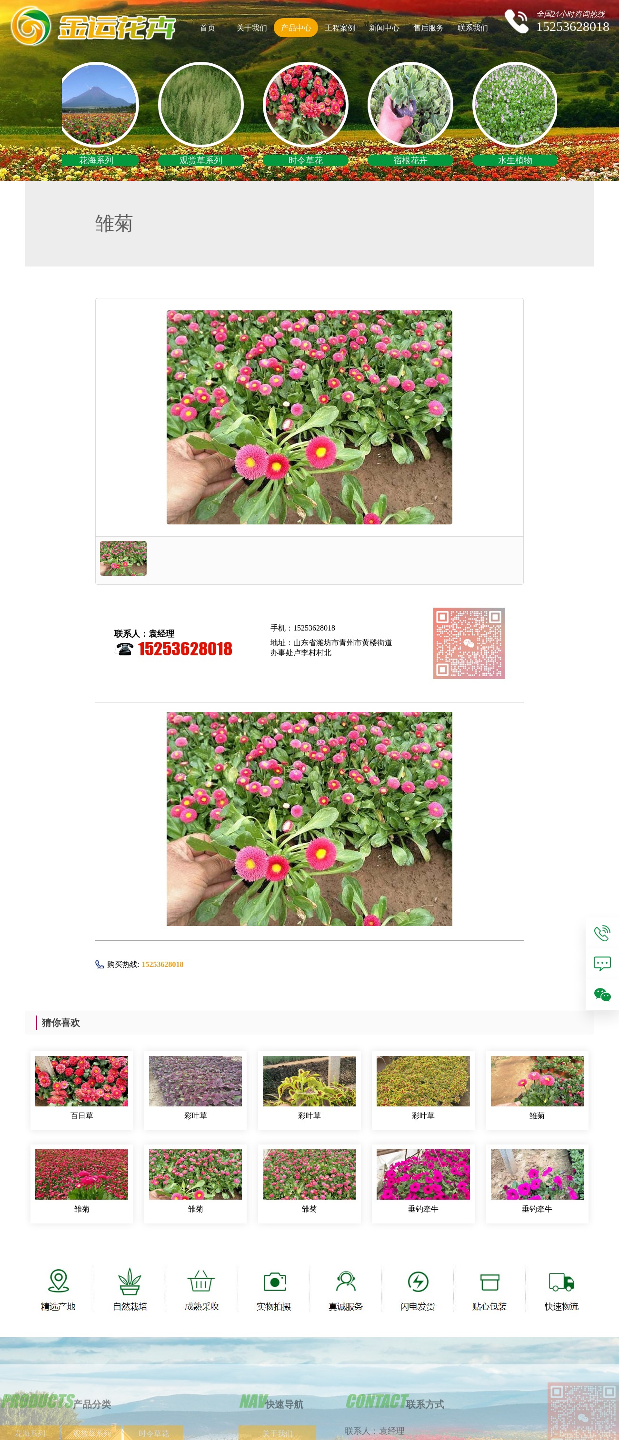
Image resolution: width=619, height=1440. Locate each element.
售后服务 (428, 28)
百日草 (81, 1116)
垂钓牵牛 (423, 1209)
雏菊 (537, 1116)
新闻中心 (384, 28)
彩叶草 (195, 1116)
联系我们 (473, 28)
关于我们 (252, 28)
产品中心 (296, 28)
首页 (207, 28)
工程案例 (340, 28)
